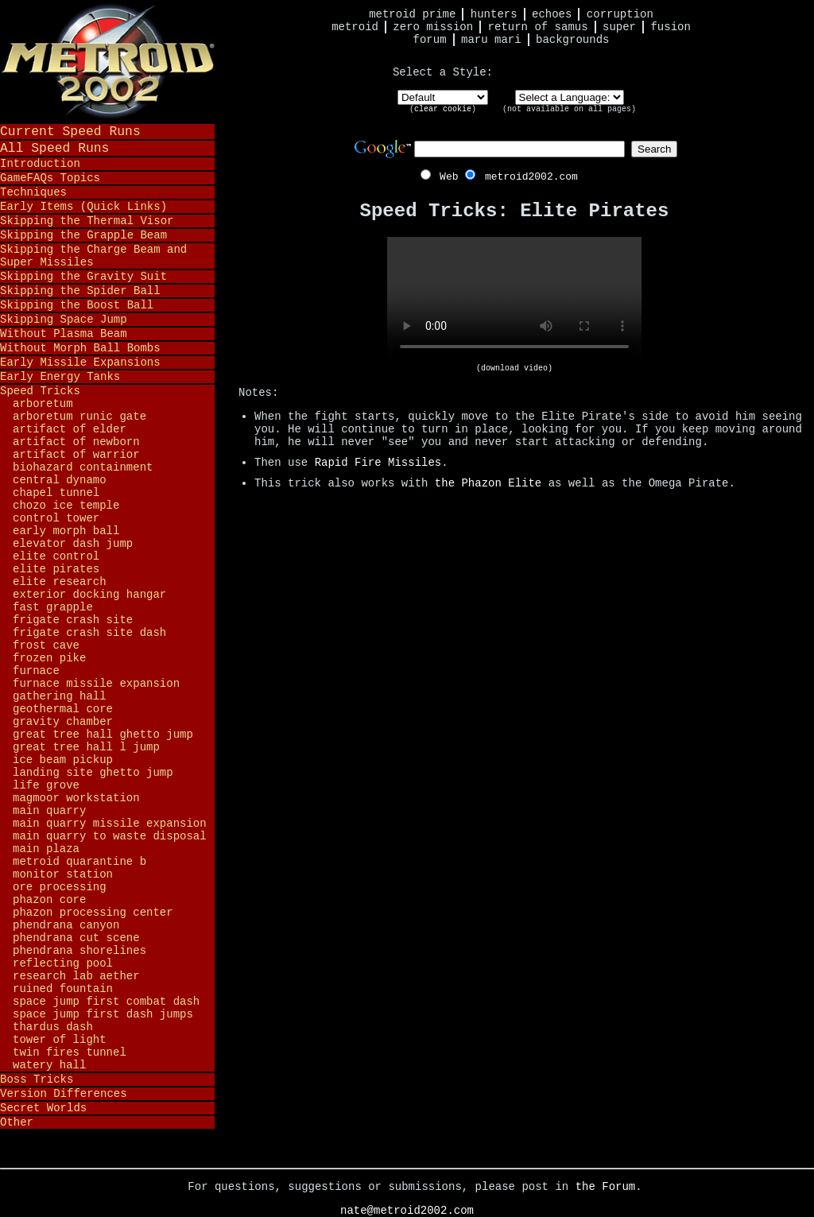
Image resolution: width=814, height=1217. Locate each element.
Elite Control (56, 556)
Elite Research (60, 582)
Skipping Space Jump (63, 319)
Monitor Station (63, 874)
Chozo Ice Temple (66, 505)
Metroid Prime (412, 14)
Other (16, 1122)
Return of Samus (538, 27)
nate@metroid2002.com (407, 1210)
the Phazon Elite (488, 483)
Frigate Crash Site (73, 620)
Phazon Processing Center (93, 912)
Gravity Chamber (63, 721)
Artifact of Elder (69, 429)
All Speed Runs (54, 148)
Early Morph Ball (66, 531)
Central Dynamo (60, 480)
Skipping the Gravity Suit (83, 276)
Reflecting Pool (63, 963)
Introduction (40, 163)
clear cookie (442, 109)
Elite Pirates (56, 569)
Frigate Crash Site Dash (89, 632)
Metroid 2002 (107, 61)
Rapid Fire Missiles (378, 462)
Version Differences (63, 1093)
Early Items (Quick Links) (83, 206)
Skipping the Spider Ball (80, 291)
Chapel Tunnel (56, 492)
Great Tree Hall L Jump (86, 747)
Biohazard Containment (83, 467)
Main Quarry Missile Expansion (110, 823)
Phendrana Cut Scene (76, 938)
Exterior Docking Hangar (89, 594)
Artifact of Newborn (76, 442)
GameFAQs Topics (50, 178)
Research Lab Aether (76, 976)
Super (619, 27)
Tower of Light (60, 1039)
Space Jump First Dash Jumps (103, 1014)
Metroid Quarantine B (79, 861)
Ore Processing (60, 887)
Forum (430, 39)
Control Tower (56, 518)
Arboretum (43, 403)
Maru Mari (491, 39)
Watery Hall (49, 1065)
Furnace (36, 671)
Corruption (620, 14)
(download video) (514, 368)
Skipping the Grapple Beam (83, 235)
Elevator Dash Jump (73, 543)
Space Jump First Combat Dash (106, 1001)
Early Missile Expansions (80, 362)
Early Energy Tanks (60, 376)
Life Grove (46, 785)
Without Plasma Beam (63, 334)
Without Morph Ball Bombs (80, 348)
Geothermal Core (63, 709)
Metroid (354, 27)
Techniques (33, 192)
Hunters (494, 14)
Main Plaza (46, 849)
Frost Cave (46, 645)
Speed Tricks (40, 391)
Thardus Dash (53, 1027)
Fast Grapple (53, 607)
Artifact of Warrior (76, 454)
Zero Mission (433, 27)
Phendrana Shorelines (79, 950)
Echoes (552, 14)
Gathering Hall (60, 696)
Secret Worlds (43, 1108)
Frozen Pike (49, 658)
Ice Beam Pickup (63, 760)
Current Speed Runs (70, 131)
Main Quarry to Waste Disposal (110, 836)
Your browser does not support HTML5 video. (514, 300)
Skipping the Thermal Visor (86, 221)
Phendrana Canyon (66, 925)
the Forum (606, 1186)
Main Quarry (49, 810)
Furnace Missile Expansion (96, 683)
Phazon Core (49, 899)
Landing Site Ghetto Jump (93, 772)
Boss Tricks (36, 1079)
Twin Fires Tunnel (69, 1052)
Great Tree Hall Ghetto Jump (103, 734)
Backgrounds (572, 39)
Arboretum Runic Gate (79, 416)
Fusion (670, 27)
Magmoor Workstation (76, 798)
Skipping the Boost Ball (76, 305)
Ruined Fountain (63, 989)
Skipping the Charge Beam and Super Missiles (93, 256)
